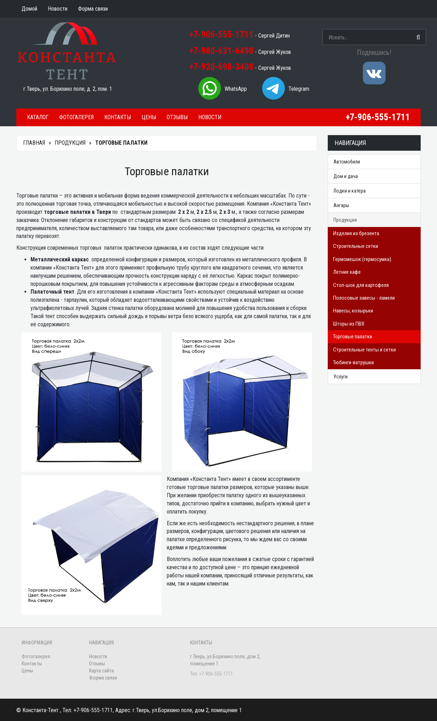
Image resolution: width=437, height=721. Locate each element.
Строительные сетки (355, 246)
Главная (34, 142)
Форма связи (103, 678)
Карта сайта (101, 670)
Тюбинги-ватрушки (353, 362)
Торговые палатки (352, 336)
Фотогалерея (76, 117)
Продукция (70, 142)
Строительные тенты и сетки (364, 349)
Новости (209, 117)
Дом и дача (345, 176)
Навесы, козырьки (353, 310)
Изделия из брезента (356, 233)
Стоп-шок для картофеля (361, 285)
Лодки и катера (349, 191)
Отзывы (177, 117)
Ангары (341, 205)
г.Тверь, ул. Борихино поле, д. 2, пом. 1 (67, 88)
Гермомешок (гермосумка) (362, 259)
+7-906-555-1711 (221, 34)
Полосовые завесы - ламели (364, 298)
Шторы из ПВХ (348, 324)
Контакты (117, 117)
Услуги (340, 376)
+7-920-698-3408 (221, 67)
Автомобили (346, 162)
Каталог (38, 117)
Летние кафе (347, 272)
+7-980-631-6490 (221, 51)
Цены (149, 117)
